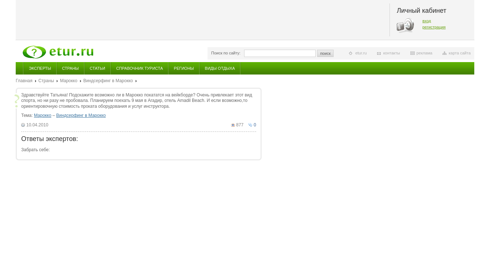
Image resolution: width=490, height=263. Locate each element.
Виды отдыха (220, 68)
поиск (325, 53)
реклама (424, 53)
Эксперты (40, 68)
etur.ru (360, 53)
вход (426, 21)
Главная (24, 80)
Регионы (184, 68)
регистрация (434, 27)
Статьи (97, 68)
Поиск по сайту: (225, 53)
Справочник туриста (139, 68)
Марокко (68, 80)
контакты (391, 53)
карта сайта (460, 53)
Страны (70, 68)
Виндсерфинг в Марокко (108, 80)
